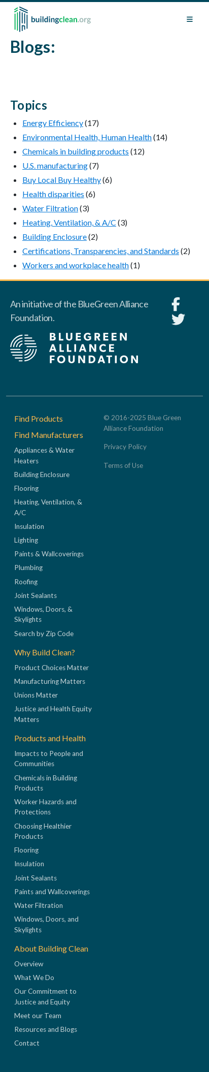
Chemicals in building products (75, 151)
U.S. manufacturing (55, 165)
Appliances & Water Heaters (44, 455)
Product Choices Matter (51, 668)
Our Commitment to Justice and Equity (45, 996)
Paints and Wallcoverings (52, 892)
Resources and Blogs (45, 1029)
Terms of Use (123, 465)
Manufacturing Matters (49, 681)
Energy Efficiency (52, 123)
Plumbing (28, 567)
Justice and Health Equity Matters (53, 714)
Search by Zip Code (44, 633)
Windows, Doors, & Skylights (43, 614)
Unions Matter (36, 695)
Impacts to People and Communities (48, 758)
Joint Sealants (35, 595)
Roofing (26, 582)
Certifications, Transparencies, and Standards (100, 251)
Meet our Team (37, 1016)
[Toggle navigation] (190, 19)
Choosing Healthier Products (43, 831)
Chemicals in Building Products (45, 783)
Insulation (29, 526)
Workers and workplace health (75, 265)
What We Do (34, 977)
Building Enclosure (54, 236)
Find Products (38, 418)
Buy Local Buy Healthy (61, 179)
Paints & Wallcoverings (49, 554)
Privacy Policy (125, 447)
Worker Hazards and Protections (45, 807)
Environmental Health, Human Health (87, 137)
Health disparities (53, 194)
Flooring (26, 488)
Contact (27, 1043)
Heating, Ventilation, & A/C (69, 222)
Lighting (26, 540)
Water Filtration (50, 208)
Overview (28, 964)
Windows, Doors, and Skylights (46, 924)
